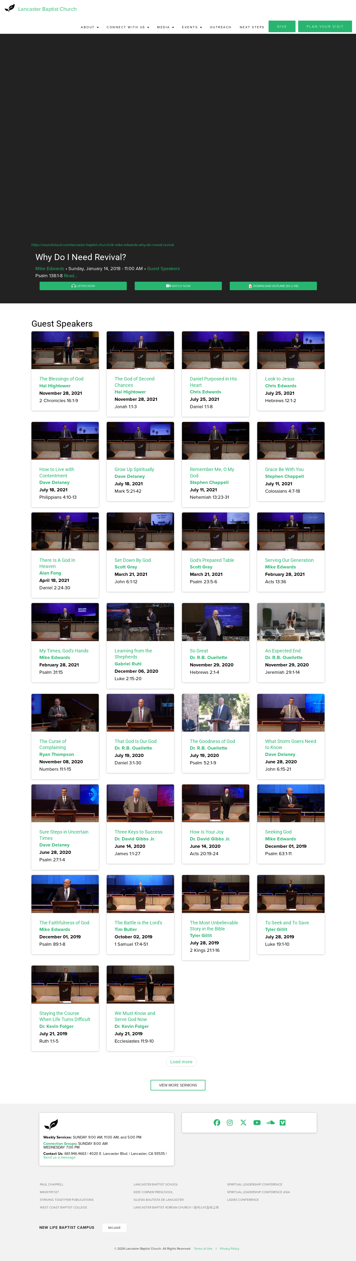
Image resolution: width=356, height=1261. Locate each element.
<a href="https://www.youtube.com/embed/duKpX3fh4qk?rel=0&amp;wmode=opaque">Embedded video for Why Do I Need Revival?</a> (178, 156)
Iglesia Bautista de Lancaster (159, 1200)
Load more (181, 1062)
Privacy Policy (229, 1249)
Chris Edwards (205, 392)
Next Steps (252, 27)
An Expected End (283, 651)
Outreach (221, 27)
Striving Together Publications (66, 1200)
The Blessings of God (61, 379)
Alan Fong (50, 573)
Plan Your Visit (325, 27)
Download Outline (269, 286)
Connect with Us (128, 27)
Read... (70, 276)
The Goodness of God (212, 742)
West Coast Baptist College (63, 1208)
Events (192, 27)
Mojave (114, 1228)
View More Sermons (178, 1085)
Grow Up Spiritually (134, 470)
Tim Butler (126, 929)
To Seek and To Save (287, 923)
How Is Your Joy (207, 832)
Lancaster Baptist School (156, 1185)
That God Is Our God (136, 742)
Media (165, 27)
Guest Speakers (163, 269)
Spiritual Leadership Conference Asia (258, 1192)
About (90, 27)
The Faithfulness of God (64, 923)
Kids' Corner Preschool (153, 1192)
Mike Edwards (49, 269)
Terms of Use (203, 1249)
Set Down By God (133, 560)
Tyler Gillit (201, 936)
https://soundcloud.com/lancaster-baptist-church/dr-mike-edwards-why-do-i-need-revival (102, 245)
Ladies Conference (243, 1200)
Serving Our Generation (289, 560)
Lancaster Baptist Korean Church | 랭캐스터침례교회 (176, 1208)
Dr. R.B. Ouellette (208, 658)
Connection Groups (59, 1144)
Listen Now (83, 286)
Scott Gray (126, 567)
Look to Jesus (279, 379)
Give (282, 27)
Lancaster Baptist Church (47, 9)
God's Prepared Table (212, 560)
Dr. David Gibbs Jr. (135, 839)
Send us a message (59, 1157)
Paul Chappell (51, 1185)
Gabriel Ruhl (128, 664)
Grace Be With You (284, 470)
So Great (199, 651)
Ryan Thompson (56, 754)
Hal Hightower (55, 386)
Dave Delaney (54, 482)
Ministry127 (49, 1192)
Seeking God (278, 832)
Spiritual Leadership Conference (254, 1185)
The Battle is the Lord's (138, 923)
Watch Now (178, 286)
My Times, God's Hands (63, 651)
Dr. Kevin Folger (56, 1026)
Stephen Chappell (209, 482)
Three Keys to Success (138, 832)
